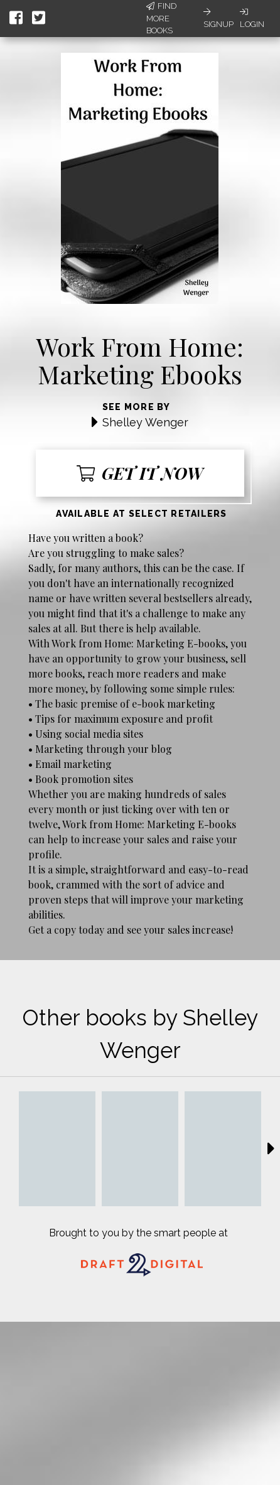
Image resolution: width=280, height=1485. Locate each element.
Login (252, 18)
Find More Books (161, 18)
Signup (218, 18)
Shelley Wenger (145, 422)
